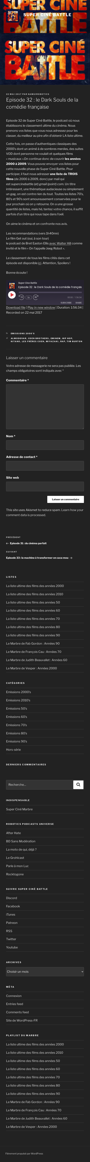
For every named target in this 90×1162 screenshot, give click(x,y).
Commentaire (17, 380)
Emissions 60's (16, 717)
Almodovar (19, 338)
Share (78, 303)
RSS (9, 931)
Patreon (12, 923)
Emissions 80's (16, 733)
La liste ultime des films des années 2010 (34, 594)
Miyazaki (52, 341)
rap (62, 341)
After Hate (13, 833)
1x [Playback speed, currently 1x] (29, 297)
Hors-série (13, 749)
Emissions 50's (16, 708)
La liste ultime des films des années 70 (33, 618)
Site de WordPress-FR (22, 1020)
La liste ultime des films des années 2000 (35, 586)
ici (39, 263)
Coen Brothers (38, 338)
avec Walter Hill (60, 243)
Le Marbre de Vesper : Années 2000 (31, 668)
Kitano (15, 341)
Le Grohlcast (15, 857)
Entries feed (14, 1004)
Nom (10, 436)
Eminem (56, 338)
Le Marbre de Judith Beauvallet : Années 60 (36, 660)
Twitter (11, 939)
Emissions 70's (16, 725)
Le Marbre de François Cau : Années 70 (33, 652)
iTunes (10, 914)
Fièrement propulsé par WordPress (24, 1153)
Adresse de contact (21, 457)
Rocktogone (15, 874)
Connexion (14, 996)
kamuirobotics (38, 94)
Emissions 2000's (23, 333)
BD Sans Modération (20, 841)
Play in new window (41, 307)
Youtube (12, 947)
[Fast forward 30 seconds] (39, 298)
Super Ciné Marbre (19, 809)
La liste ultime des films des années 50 (33, 602)
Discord (11, 898)
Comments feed (17, 1012)
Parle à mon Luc (17, 866)
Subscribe (66, 303)
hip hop (67, 338)
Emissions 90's (16, 741)
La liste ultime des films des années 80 (33, 627)
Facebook (13, 906)
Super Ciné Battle (47, 14)
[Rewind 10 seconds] (22, 298)
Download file (15, 307)
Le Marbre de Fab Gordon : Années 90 (33, 643)
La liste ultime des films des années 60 (33, 610)
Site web (12, 477)
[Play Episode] (12, 294)
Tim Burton (75, 341)
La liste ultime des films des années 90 (33, 635)
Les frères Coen (33, 341)
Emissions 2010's (18, 700)
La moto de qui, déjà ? (21, 849)
